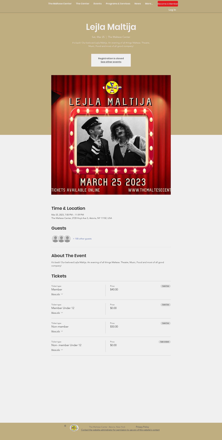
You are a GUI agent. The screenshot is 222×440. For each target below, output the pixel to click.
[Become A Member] (168, 4)
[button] (82, 4)
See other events (111, 61)
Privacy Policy (143, 427)
